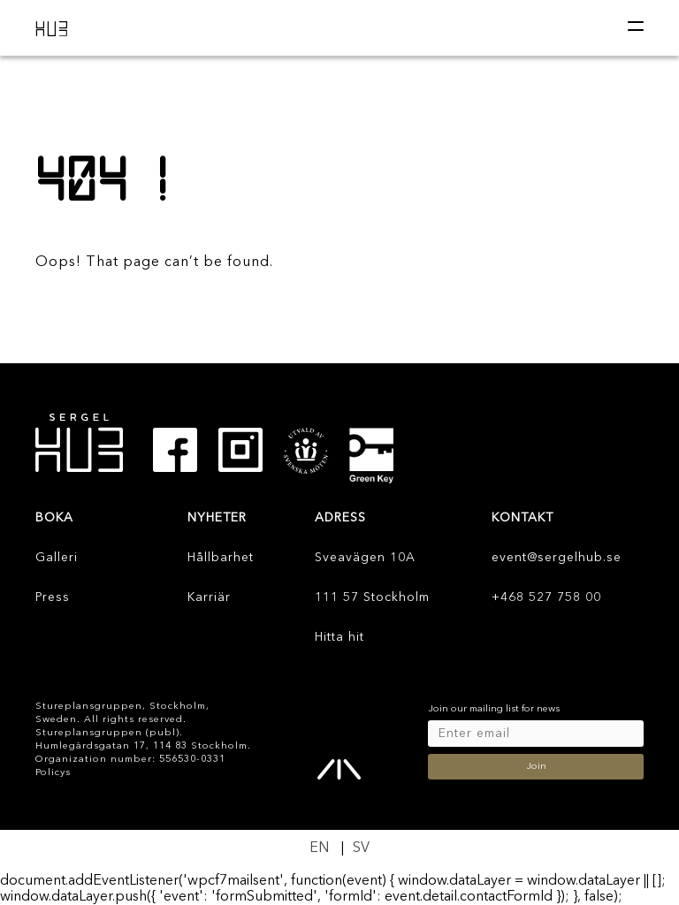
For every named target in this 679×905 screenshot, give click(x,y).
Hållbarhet (220, 557)
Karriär (209, 597)
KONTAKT (522, 518)
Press (52, 597)
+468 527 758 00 (546, 597)
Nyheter (217, 518)
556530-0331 (192, 759)
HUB (52, 28)
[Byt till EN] (319, 849)
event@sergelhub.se (557, 557)
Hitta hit (339, 637)
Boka (54, 518)
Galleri (56, 557)
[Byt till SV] (361, 849)
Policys (53, 773)
